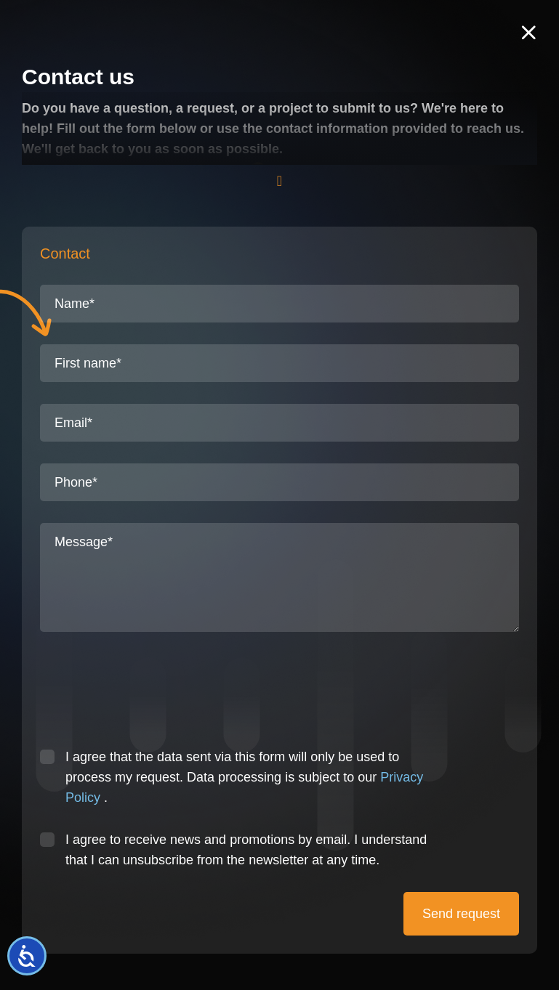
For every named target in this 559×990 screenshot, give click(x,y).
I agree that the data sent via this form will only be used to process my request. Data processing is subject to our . (244, 777)
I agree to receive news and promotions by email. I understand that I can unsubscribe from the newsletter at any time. (246, 849)
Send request (461, 913)
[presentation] (150, 696)
